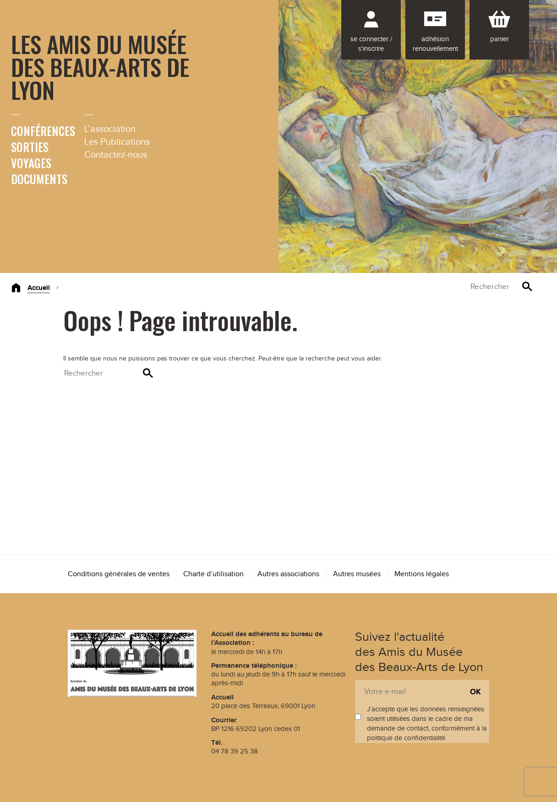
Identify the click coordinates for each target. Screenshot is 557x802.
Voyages (31, 162)
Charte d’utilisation (213, 574)
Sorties (30, 146)
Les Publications (117, 141)
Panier (499, 39)
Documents (39, 178)
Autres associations (288, 574)
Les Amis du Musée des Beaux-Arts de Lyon (100, 66)
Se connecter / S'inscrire (371, 44)
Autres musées (357, 574)
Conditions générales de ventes (118, 574)
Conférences (43, 130)
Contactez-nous (115, 154)
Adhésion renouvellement (435, 44)
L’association (110, 129)
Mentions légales (421, 574)
